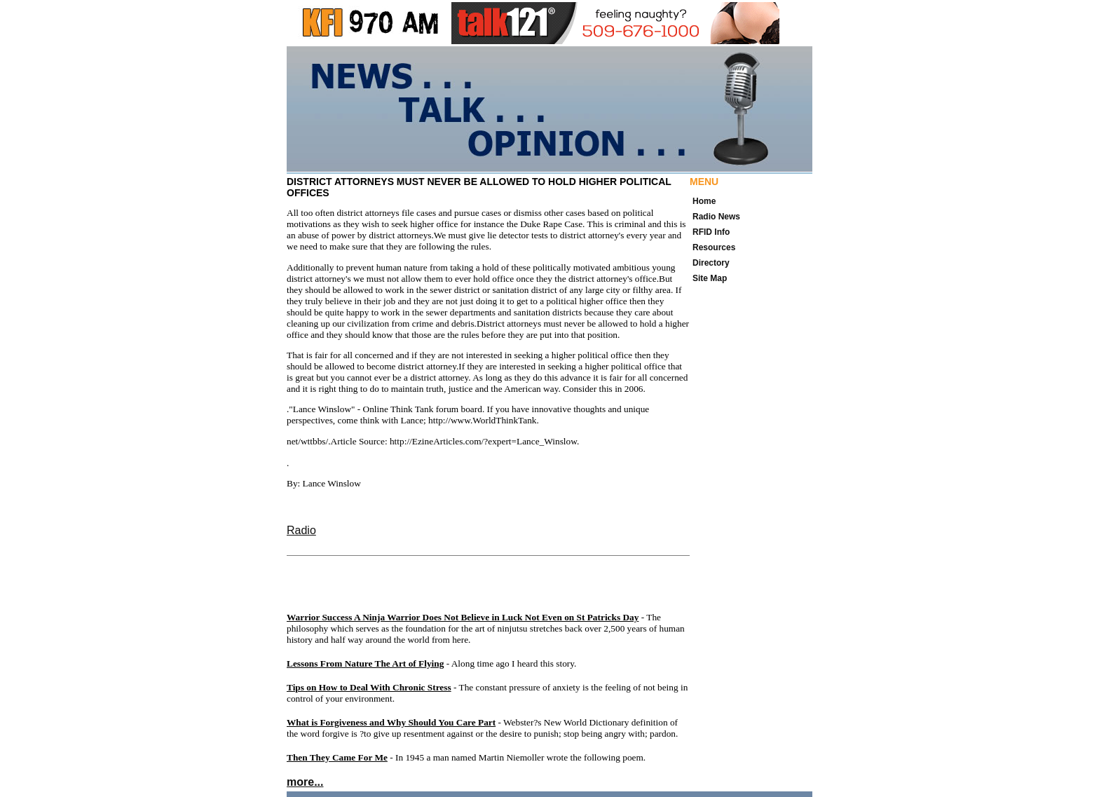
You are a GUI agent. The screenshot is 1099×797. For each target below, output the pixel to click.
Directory (711, 263)
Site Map (709, 278)
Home (704, 201)
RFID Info (711, 232)
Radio (301, 530)
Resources (713, 247)
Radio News (716, 217)
